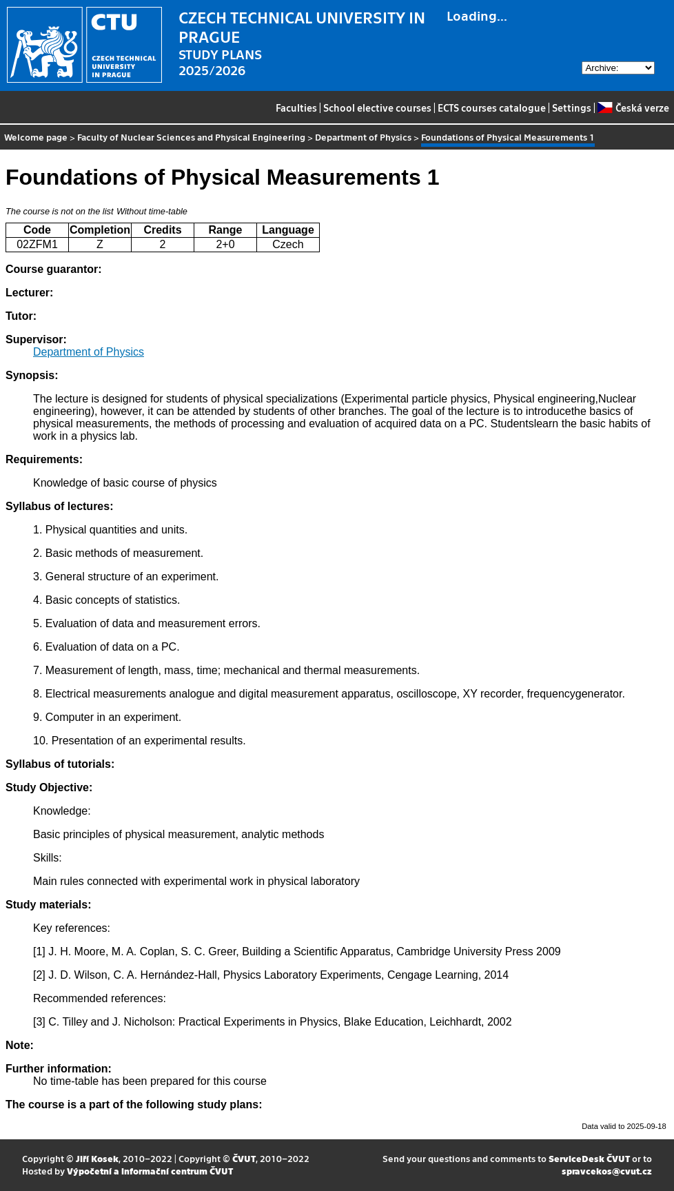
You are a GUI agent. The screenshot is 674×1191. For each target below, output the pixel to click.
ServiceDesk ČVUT (589, 1158)
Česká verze (633, 107)
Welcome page (36, 137)
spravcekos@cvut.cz (607, 1170)
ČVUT (244, 1158)
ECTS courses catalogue (492, 107)
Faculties (296, 107)
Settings (571, 107)
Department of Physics (363, 137)
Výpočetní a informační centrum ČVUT (150, 1170)
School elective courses (377, 107)
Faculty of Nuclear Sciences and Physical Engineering (191, 137)
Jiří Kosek (97, 1158)
